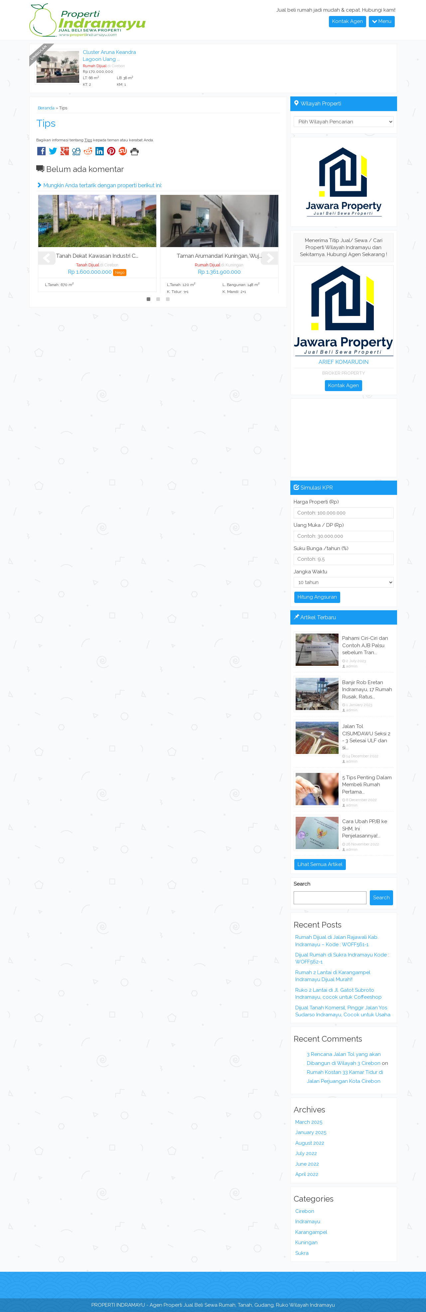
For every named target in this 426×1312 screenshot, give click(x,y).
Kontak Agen (347, 21)
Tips (46, 123)
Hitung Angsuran (317, 597)
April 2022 (306, 1174)
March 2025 (308, 1122)
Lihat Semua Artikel (320, 864)
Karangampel (311, 1232)
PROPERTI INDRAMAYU (118, 1305)
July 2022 (306, 1153)
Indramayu (307, 1222)
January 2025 (310, 1132)
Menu (381, 21)
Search (302, 884)
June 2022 (307, 1164)
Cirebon (304, 1211)
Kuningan (306, 1242)
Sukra (302, 1253)
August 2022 (309, 1143)
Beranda (46, 107)
